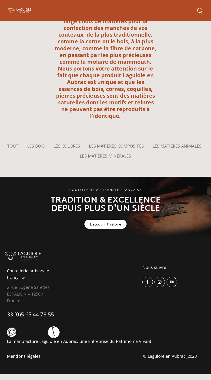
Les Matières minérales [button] (105, 156)
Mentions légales (24, 356)
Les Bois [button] (36, 146)
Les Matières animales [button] (177, 146)
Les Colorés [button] (67, 146)
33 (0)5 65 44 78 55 (30, 314)
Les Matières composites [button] (116, 146)
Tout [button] (12, 146)
